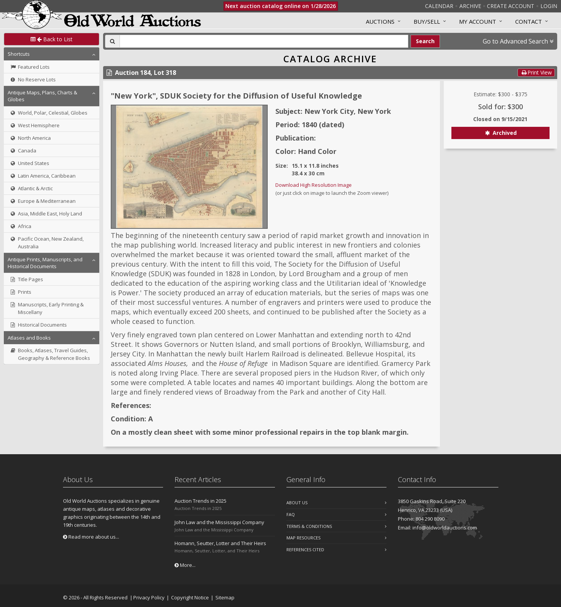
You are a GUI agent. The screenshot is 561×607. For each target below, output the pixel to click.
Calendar (439, 6)
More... (185, 565)
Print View (536, 72)
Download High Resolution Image (313, 184)
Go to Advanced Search (518, 41)
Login (548, 6)
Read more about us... (91, 536)
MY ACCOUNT (477, 21)
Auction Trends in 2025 (200, 500)
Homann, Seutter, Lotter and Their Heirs (220, 543)
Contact (528, 21)
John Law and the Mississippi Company (219, 522)
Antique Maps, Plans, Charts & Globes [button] (42, 96)
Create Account (510, 6)
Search (425, 41)
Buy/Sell (427, 21)
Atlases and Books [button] (29, 337)
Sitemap (224, 597)
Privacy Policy (149, 597)
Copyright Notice (190, 597)
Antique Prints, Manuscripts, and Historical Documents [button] (45, 263)
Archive (470, 6)
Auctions (380, 21)
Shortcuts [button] (19, 53)
